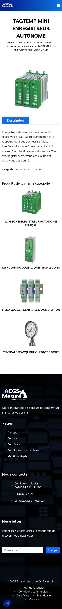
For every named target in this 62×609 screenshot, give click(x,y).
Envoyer (53, 550)
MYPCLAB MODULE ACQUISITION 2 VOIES (31, 267)
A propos (13, 432)
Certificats (14, 444)
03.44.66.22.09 (24, 494)
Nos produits (26, 42)
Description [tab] (15, 120)
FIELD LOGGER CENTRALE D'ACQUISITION (31, 310)
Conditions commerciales (23, 450)
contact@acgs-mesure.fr (30, 500)
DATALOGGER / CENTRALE (20, 46)
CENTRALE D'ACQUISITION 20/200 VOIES (31, 352)
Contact (12, 438)
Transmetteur (44, 42)
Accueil (10, 42)
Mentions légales (18, 456)
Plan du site (44, 595)
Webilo (51, 581)
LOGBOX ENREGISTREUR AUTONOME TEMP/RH (31, 223)
